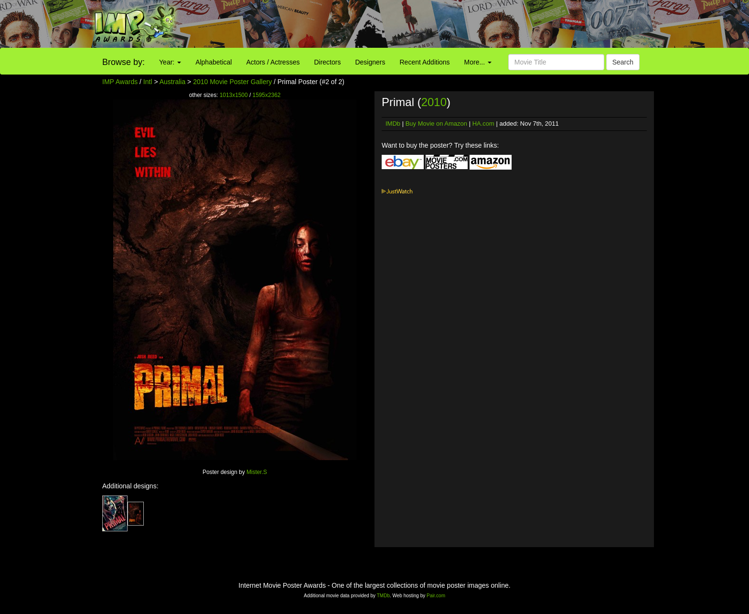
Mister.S (256, 472)
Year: (170, 62)
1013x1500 (234, 95)
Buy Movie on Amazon (436, 123)
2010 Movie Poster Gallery (232, 82)
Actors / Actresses (273, 62)
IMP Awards (120, 82)
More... (478, 62)
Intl (147, 82)
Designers (370, 62)
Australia (172, 82)
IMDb (392, 123)
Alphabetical (213, 62)
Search (622, 62)
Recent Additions (425, 62)
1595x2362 (267, 95)
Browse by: (123, 62)
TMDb (383, 595)
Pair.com (436, 595)
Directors (327, 62)
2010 (434, 102)
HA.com (483, 123)
